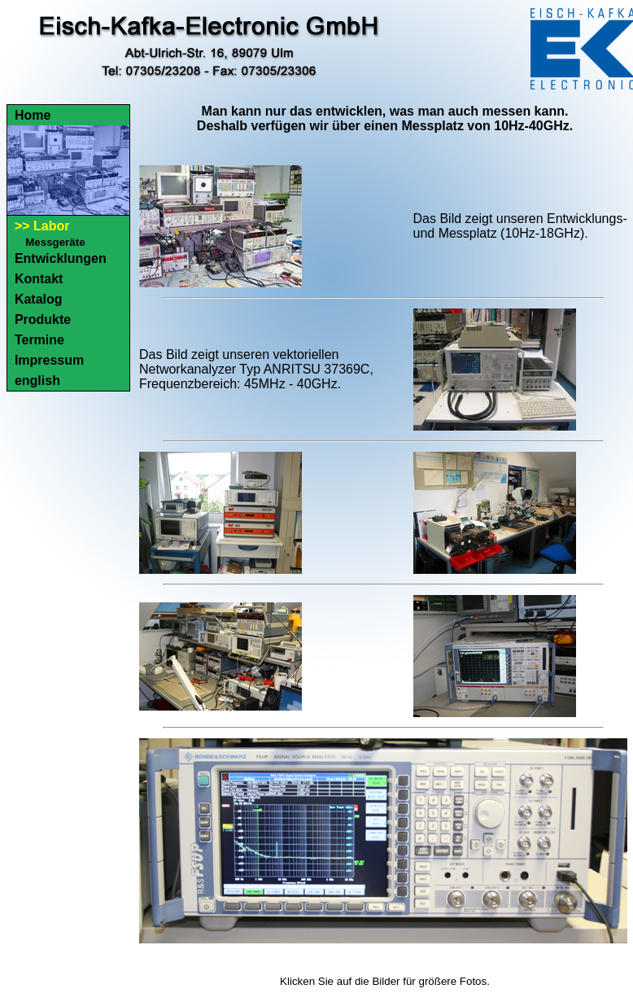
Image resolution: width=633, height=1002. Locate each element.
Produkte (43, 319)
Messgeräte (55, 242)
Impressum (49, 360)
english (37, 380)
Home (32, 115)
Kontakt (39, 279)
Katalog (39, 299)
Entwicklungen (61, 258)
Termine (39, 340)
